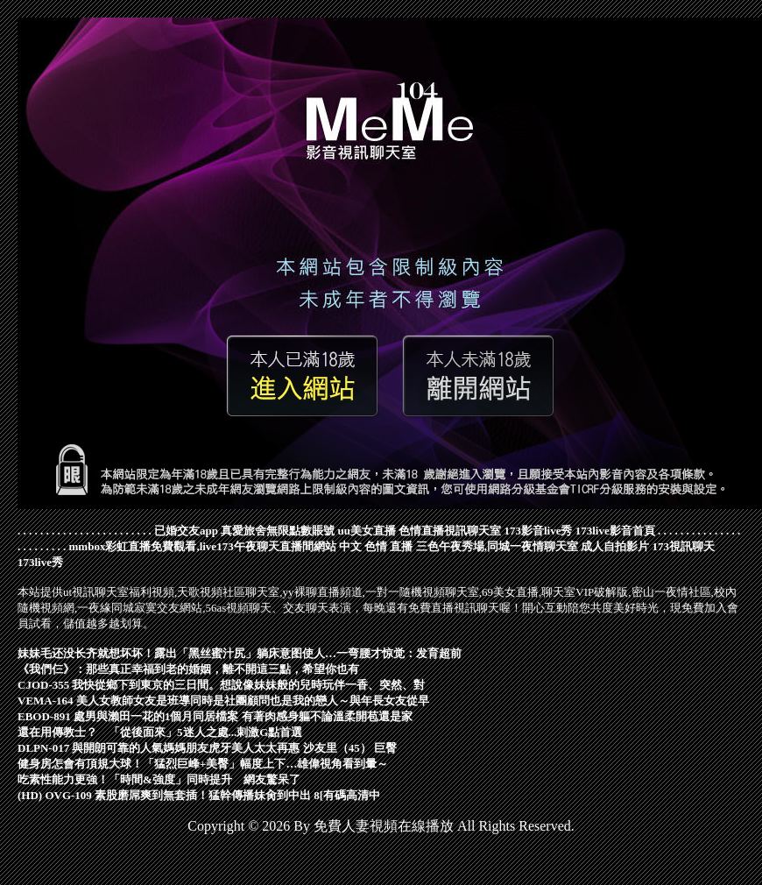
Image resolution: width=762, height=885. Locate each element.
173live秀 (40, 562)
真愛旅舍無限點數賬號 (278, 530)
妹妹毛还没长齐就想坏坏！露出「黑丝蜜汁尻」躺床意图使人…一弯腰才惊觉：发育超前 (240, 653)
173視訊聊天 (683, 546)
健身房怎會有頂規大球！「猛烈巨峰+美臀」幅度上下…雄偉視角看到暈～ (203, 763)
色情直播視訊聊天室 (450, 530)
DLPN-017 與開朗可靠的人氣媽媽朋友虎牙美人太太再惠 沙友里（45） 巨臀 (207, 747)
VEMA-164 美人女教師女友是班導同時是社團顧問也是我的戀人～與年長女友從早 (223, 700)
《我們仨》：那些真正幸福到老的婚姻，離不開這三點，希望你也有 (188, 669)
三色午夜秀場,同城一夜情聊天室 (497, 546)
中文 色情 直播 (376, 546)
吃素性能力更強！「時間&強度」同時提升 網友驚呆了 (159, 779)
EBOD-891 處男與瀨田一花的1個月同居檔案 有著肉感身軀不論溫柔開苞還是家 (215, 716)
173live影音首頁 (615, 530)
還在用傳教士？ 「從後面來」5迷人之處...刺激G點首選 (160, 732)
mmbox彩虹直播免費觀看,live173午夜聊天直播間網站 (202, 546)
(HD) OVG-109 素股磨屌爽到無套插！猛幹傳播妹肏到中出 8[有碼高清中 (199, 795)
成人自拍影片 (615, 546)
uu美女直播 (366, 530)
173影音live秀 (538, 530)
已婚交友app (186, 530)
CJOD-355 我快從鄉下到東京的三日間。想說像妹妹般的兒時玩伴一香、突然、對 (221, 684)
